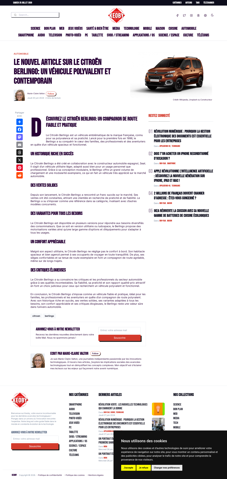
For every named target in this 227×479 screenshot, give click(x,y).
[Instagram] (191, 14)
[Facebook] (177, 14)
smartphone (171, 163)
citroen (36, 316)
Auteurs (188, 2)
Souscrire (119, 337)
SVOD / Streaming (118, 35)
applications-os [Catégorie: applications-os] (109, 431)
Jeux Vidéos (75, 28)
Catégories (177, 2)
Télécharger (208, 2)
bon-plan (162, 163)
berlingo (49, 316)
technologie (176, 146)
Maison (160, 28)
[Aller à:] (158, 409)
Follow (51, 93)
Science (35, 28)
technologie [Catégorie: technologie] (120, 412)
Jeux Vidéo (74, 423)
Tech (175, 423)
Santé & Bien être (97, 28)
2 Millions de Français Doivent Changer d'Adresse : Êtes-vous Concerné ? (179, 195)
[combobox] (35, 14)
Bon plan (49, 28)
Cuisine (173, 28)
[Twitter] (184, 14)
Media (116, 28)
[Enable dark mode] (212, 14)
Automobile (188, 28)
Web (61, 28)
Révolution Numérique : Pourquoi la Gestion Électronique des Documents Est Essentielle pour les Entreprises (182, 136)
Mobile (147, 28)
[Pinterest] (205, 14)
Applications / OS (144, 35)
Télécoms (203, 35)
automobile (21, 53)
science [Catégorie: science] (112, 412)
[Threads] (198, 14)
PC (86, 35)
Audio (41, 35)
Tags (197, 2)
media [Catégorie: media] (105, 446)
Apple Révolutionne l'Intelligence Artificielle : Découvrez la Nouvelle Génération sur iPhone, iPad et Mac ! (183, 176)
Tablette (97, 35)
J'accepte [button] (128, 467)
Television (55, 35)
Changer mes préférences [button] (167, 467)
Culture (188, 35)
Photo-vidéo (73, 35)
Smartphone (26, 35)
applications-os (164, 146)
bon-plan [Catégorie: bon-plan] (107, 412)
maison (169, 203)
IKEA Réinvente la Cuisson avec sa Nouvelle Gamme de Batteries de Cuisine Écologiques (181, 213)
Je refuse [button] (143, 467)
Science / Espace (168, 35)
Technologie (131, 28)
